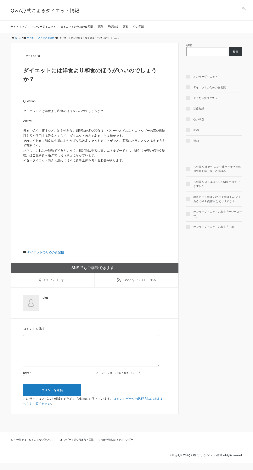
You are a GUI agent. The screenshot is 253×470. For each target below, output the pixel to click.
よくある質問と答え (205, 98)
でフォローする (53, 280)
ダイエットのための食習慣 (76, 26)
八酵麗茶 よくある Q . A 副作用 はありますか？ (216, 184)
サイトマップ (19, 26)
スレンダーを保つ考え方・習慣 (76, 446)
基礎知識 (113, 26)
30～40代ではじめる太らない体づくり (32, 446)
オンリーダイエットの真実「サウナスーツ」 (217, 214)
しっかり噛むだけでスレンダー (115, 446)
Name (26, 379)
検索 (189, 45)
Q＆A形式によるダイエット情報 (45, 10)
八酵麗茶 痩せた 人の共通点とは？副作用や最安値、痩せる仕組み (217, 169)
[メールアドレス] (127, 385)
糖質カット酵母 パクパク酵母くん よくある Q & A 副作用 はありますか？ (217, 199)
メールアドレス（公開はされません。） (117, 379)
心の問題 (138, 26)
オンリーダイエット (43, 26)
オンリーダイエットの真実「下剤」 (215, 226)
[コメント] (91, 354)
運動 (125, 26)
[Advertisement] (94, 195)
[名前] (54, 385)
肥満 (100, 26)
